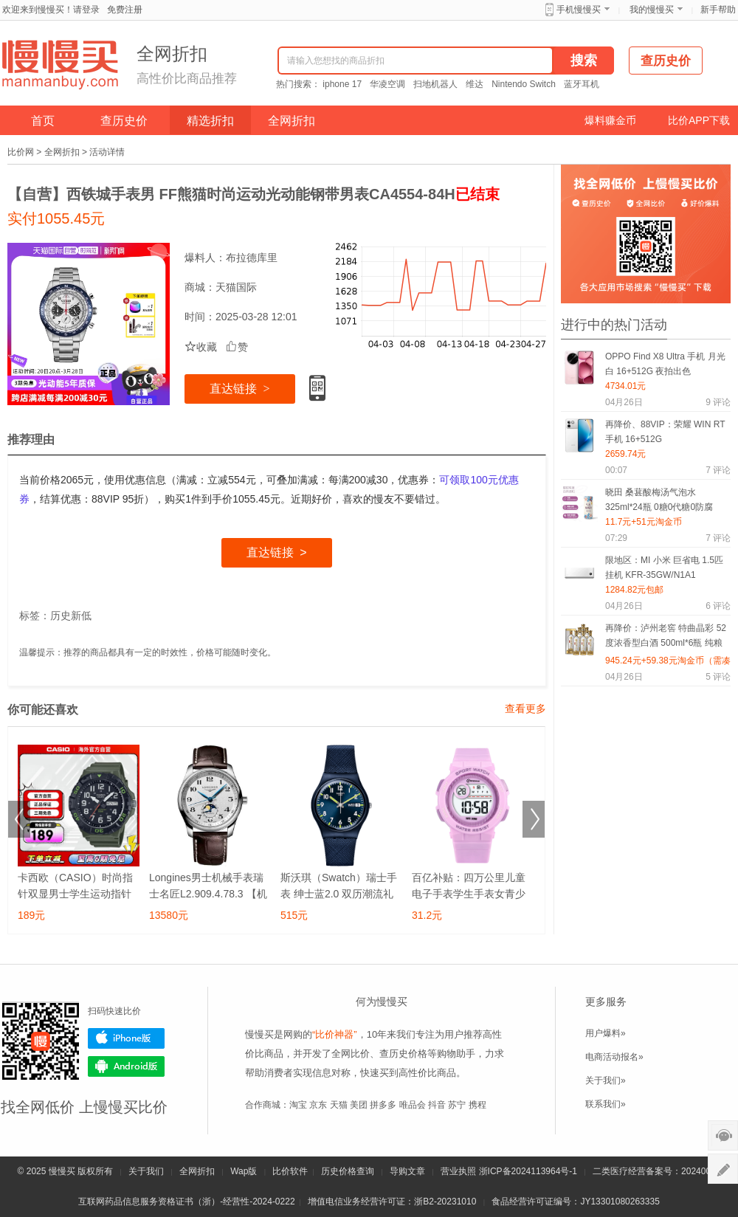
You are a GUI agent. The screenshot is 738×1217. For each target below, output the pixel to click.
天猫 (339, 1105)
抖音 (437, 1105)
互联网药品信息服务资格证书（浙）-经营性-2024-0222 (186, 1201)
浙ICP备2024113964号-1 (528, 1171)
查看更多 (525, 708)
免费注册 (124, 9)
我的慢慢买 (652, 9)
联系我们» (605, 1104)
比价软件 (290, 1171)
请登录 (86, 9)
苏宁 (457, 1105)
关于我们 (146, 1171)
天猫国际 (236, 287)
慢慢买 (62, 1171)
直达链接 (239, 388)
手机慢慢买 (578, 9)
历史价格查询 (347, 1171)
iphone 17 (342, 84)
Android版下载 (126, 1066)
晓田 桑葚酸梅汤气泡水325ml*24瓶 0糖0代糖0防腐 (659, 499)
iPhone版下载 (126, 1038)
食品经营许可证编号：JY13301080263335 (575, 1201)
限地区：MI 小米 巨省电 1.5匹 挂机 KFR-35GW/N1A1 (664, 567)
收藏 (200, 347)
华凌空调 (387, 84)
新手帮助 (718, 9)
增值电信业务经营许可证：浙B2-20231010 (392, 1201)
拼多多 (383, 1105)
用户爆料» (605, 1033)
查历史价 (124, 120)
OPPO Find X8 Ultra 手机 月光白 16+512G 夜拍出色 (665, 363)
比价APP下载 (699, 120)
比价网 (20, 152)
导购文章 (407, 1171)
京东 (318, 1105)
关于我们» (605, 1080)
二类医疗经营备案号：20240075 (656, 1171)
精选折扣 (210, 120)
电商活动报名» (614, 1057)
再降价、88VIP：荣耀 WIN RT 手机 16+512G (665, 431)
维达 (474, 84)
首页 (43, 120)
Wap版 (243, 1171)
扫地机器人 (435, 84)
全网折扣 (291, 120)
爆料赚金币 (610, 120)
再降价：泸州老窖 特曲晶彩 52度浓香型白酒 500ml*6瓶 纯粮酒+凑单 (665, 638)
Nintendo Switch (524, 84)
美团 (359, 1105)
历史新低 (71, 615)
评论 (718, 402)
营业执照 (458, 1171)
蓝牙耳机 (581, 84)
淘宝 (298, 1105)
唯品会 (412, 1105)
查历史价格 (403, 1053)
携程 (477, 1105)
